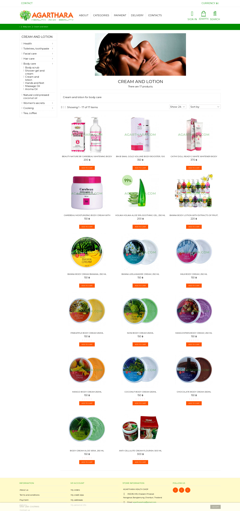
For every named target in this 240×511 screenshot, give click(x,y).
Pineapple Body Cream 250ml (87, 333)
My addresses (77, 500)
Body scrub (32, 67)
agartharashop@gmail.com (144, 502)
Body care (29, 63)
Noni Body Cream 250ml (140, 333)
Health (27, 43)
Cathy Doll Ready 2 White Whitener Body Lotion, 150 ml (194, 157)
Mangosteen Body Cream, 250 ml (193, 333)
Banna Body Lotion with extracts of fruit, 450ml (194, 216)
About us (24, 490)
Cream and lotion (32, 78)
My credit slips (77, 495)
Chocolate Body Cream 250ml (194, 392)
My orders (75, 490)
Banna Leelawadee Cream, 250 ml (140, 274)
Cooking (28, 108)
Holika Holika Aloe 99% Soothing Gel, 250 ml (140, 215)
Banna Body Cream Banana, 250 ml (87, 274)
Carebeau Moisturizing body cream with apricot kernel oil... (87, 216)
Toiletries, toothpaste (36, 48)
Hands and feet (34, 82)
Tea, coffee (30, 113)
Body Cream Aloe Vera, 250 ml (87, 450)
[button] (101, 15)
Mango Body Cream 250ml (87, 392)
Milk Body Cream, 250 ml (193, 274)
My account (77, 483)
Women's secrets (34, 103)
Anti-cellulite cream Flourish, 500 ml (140, 450)
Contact (26, 3)
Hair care (29, 58)
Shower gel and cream (34, 72)
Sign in (192, 19)
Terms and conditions (29, 495)
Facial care (30, 53)
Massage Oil (32, 86)
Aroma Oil (31, 89)
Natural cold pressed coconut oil (36, 96)
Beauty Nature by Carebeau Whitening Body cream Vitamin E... (87, 157)
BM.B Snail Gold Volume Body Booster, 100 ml (140, 157)
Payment (24, 500)
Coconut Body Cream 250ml (140, 392)
